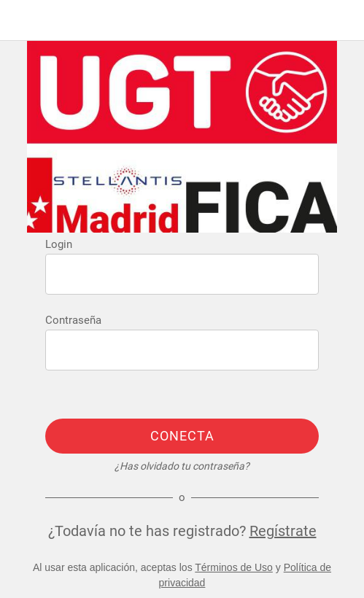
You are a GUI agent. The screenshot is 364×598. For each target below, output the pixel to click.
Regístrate (283, 531)
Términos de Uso (234, 567)
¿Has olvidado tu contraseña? (182, 466)
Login (58, 244)
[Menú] (20, 20)
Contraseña (73, 320)
